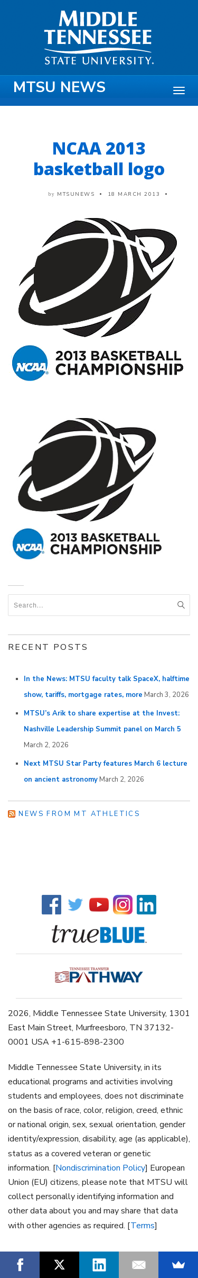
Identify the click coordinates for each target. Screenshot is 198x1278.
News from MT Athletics (79, 814)
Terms (142, 1225)
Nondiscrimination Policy (100, 1168)
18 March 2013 (134, 194)
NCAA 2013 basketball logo (99, 158)
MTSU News (59, 87)
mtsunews (76, 194)
